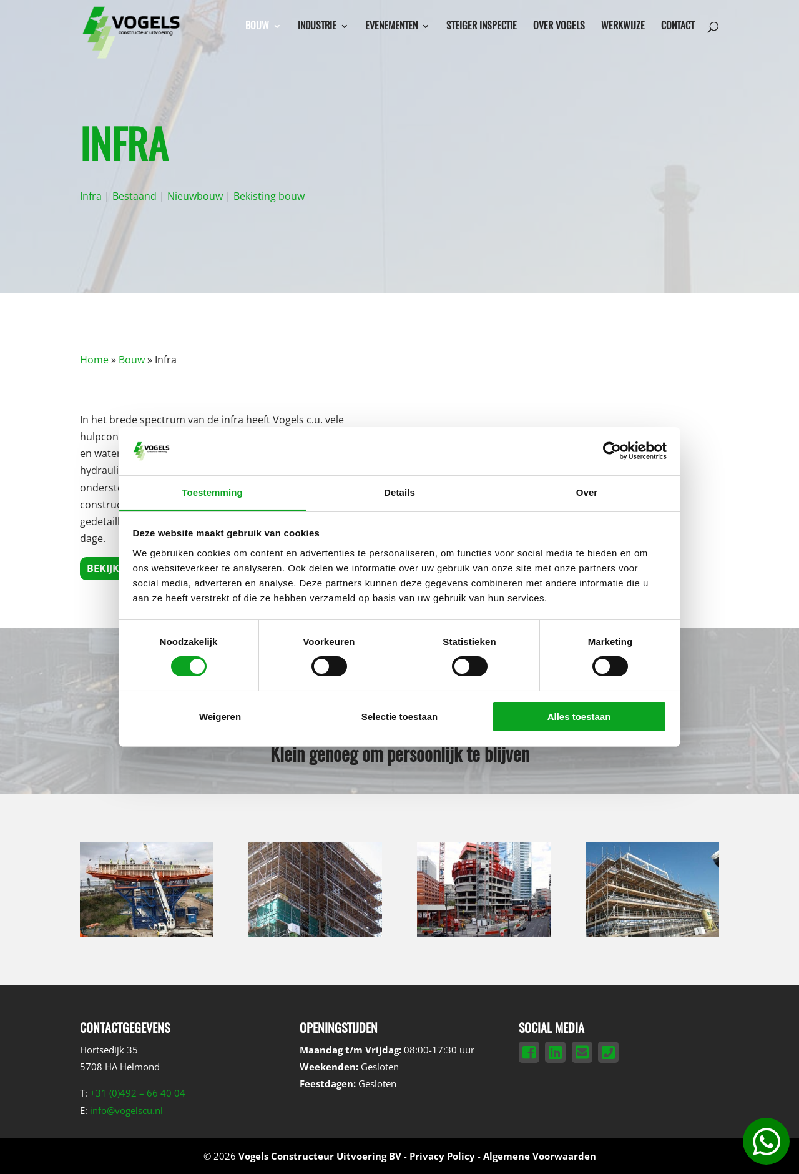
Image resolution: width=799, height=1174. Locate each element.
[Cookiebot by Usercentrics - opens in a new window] (612, 450)
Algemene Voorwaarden (539, 1156)
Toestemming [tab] (212, 492)
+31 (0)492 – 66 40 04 (137, 1093)
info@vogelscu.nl (126, 1110)
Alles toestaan (579, 716)
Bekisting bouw (269, 196)
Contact (677, 26)
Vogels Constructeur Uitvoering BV (319, 1156)
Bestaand (134, 196)
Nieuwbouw (195, 196)
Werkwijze (623, 26)
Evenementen (391, 26)
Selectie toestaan (399, 716)
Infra (91, 196)
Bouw (257, 26)
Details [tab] (399, 492)
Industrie (317, 26)
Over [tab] (587, 492)
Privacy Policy (442, 1156)
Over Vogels (559, 26)
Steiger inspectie (481, 26)
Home (94, 360)
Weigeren (220, 716)
